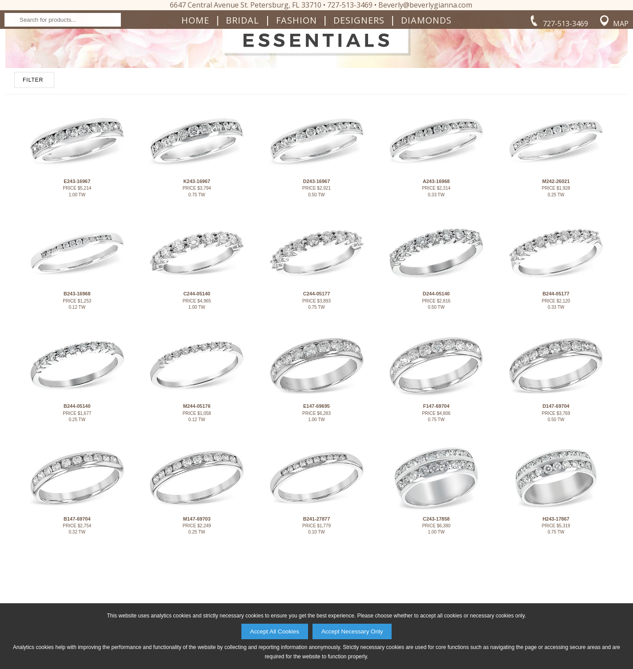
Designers (359, 91)
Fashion (296, 91)
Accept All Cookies (274, 631)
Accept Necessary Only (352, 631)
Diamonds (426, 91)
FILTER (33, 180)
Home (195, 91)
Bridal (242, 91)
